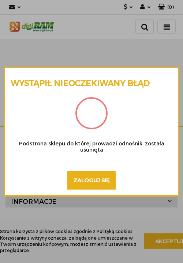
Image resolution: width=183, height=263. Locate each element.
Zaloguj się (91, 180)
